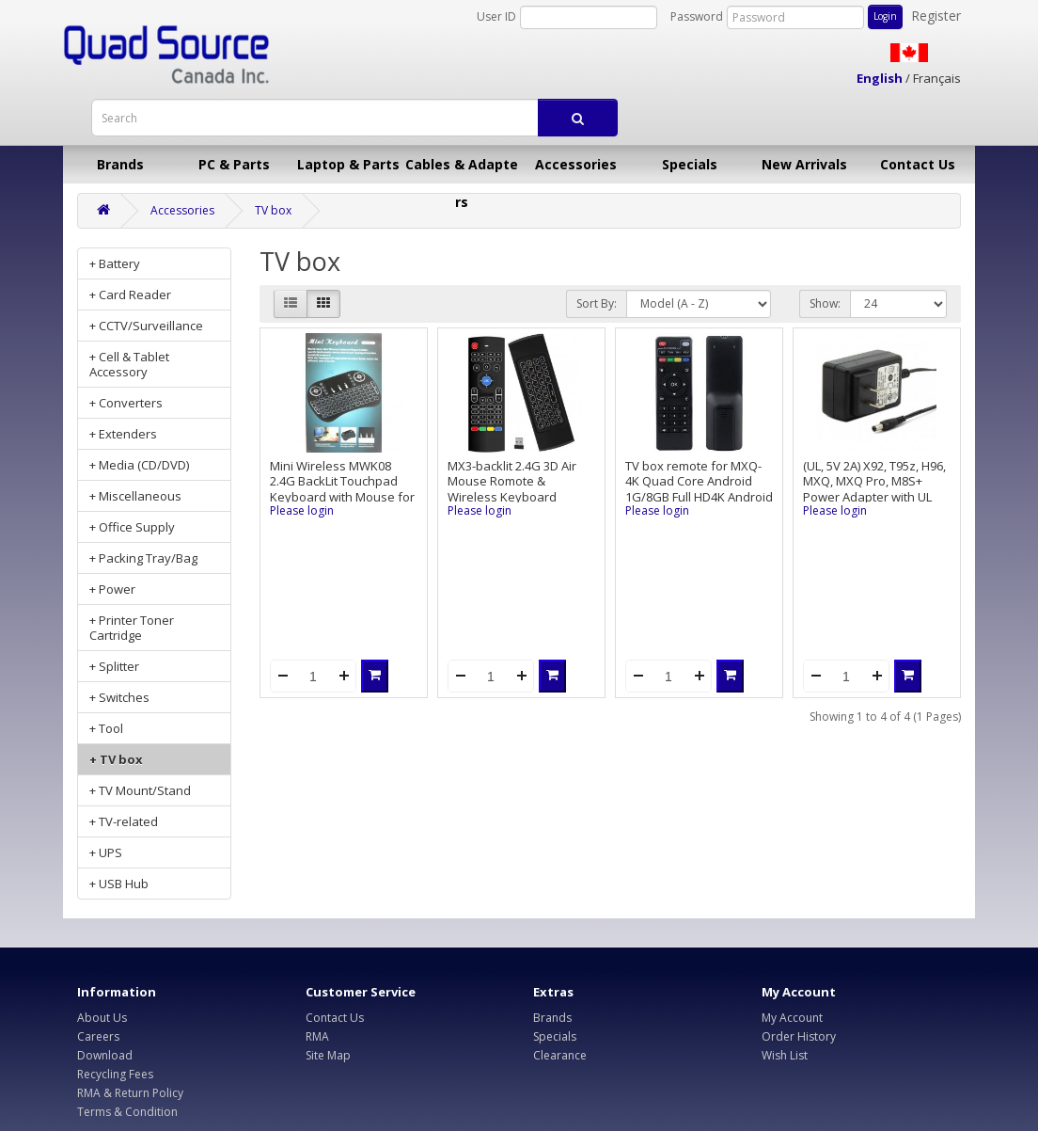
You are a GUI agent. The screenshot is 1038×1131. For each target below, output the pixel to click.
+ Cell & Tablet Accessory (129, 364)
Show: (825, 303)
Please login (302, 510)
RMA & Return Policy (130, 1093)
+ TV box (116, 759)
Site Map (328, 1055)
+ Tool (106, 728)
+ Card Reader (130, 294)
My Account (792, 1018)
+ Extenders (123, 433)
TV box (273, 210)
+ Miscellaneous (135, 495)
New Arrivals (804, 164)
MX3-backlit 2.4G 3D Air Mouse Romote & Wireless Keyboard (512, 481)
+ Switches (119, 697)
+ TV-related (123, 821)
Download (105, 1055)
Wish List (785, 1055)
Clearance (560, 1055)
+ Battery (114, 263)
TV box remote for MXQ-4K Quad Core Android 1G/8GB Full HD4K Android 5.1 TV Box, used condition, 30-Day (699, 496)
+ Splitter (114, 666)
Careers (98, 1036)
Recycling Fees (115, 1074)
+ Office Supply (132, 526)
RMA (317, 1036)
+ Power (112, 589)
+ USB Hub (119, 883)
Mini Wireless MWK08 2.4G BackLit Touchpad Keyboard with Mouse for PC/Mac (342, 489)
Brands (120, 164)
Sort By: (596, 303)
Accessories (576, 164)
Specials (689, 164)
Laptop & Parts (348, 164)
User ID (496, 16)
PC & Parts (234, 164)
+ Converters (126, 402)
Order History (799, 1036)
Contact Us (917, 164)
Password (696, 16)
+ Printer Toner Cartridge (131, 628)
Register (936, 15)
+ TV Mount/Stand (140, 790)
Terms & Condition (127, 1112)
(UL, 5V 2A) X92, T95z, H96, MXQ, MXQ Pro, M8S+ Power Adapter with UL (874, 481)
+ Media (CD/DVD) (139, 464)
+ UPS (105, 852)
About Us (102, 1018)
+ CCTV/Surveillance (146, 325)
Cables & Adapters (461, 169)
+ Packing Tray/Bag (143, 558)
